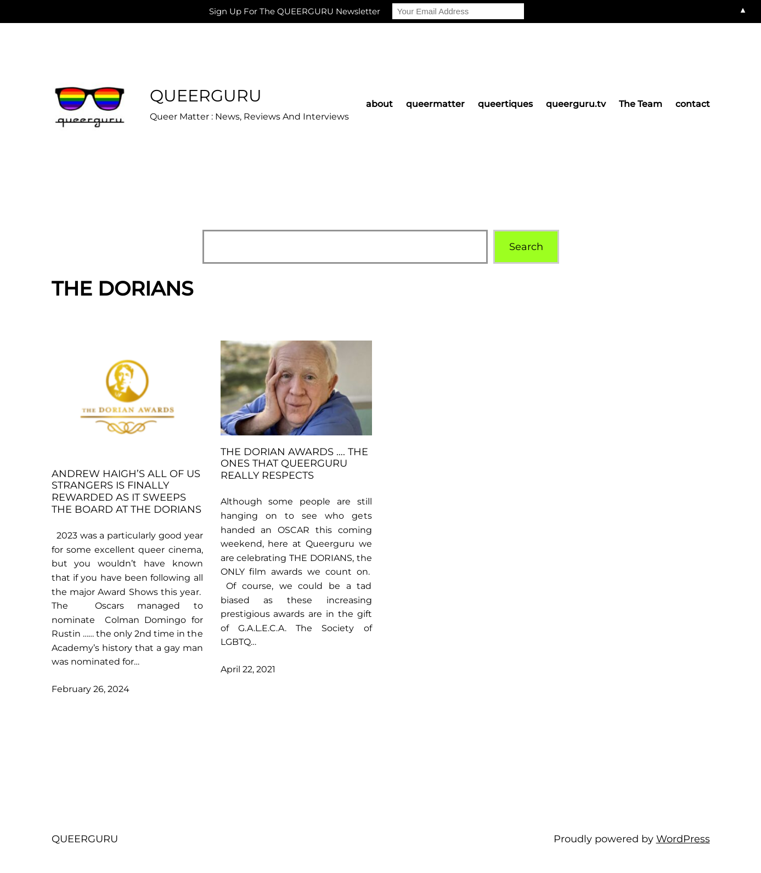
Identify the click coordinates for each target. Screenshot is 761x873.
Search (526, 247)
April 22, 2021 (248, 669)
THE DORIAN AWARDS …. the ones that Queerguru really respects (294, 463)
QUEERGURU (206, 96)
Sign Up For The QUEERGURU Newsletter (294, 11)
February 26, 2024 (90, 689)
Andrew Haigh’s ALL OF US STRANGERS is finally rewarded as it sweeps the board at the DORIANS (126, 491)
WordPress (683, 839)
